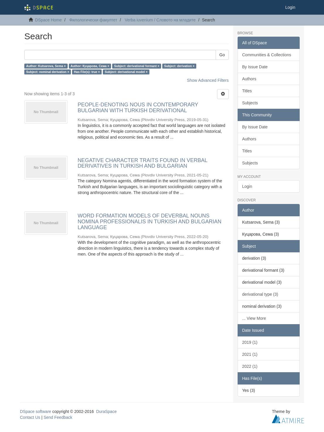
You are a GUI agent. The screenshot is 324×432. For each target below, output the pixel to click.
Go (222, 54)
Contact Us (30, 417)
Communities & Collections (266, 54)
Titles (247, 91)
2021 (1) (250, 354)
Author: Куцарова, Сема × (90, 66)
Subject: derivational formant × (136, 66)
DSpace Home (48, 20)
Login (247, 186)
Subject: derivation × (179, 66)
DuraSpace (106, 411)
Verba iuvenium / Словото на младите (160, 20)
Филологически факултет (93, 20)
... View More (254, 318)
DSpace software (35, 411)
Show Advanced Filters (207, 80)
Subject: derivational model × (126, 72)
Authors (249, 78)
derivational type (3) (260, 294)
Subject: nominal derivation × (47, 72)
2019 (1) (250, 342)
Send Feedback (58, 417)
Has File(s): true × (87, 72)
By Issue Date (255, 66)
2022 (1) (250, 366)
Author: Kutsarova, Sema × (46, 66)
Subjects (250, 103)
